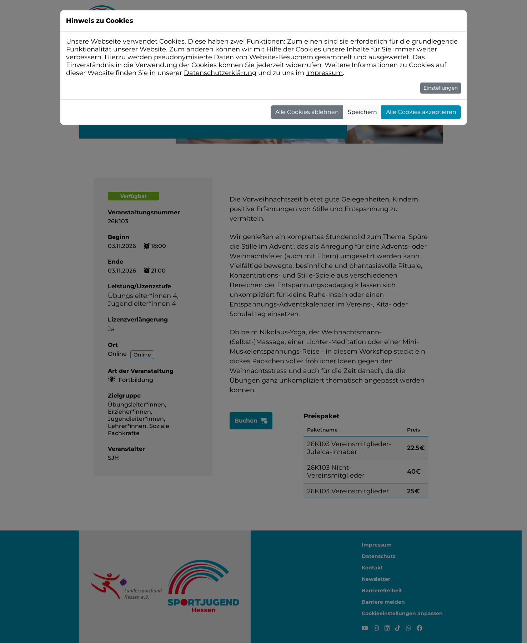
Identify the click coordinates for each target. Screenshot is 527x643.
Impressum (324, 73)
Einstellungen (440, 88)
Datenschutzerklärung (220, 73)
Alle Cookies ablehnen (307, 112)
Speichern (362, 112)
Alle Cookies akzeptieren (421, 112)
